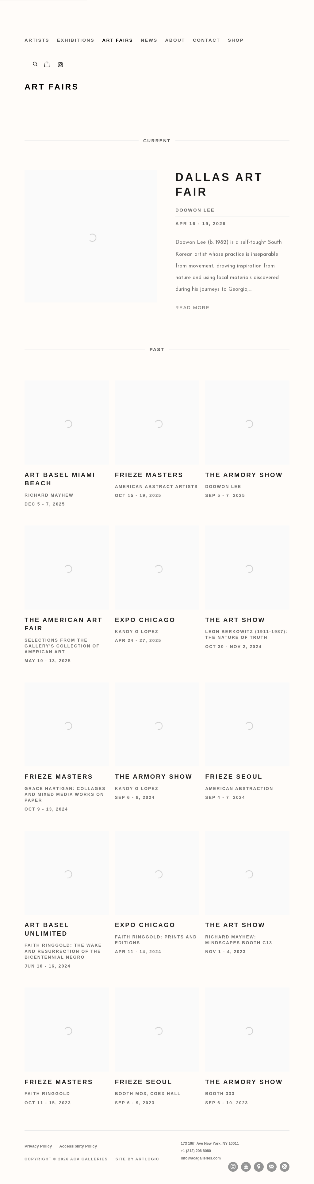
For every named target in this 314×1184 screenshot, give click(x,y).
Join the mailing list (272, 1167)
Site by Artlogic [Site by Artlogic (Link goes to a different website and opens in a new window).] (137, 1159)
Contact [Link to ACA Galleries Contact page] (206, 40)
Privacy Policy (38, 1146)
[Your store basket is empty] (47, 65)
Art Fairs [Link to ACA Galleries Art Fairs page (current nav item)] (117, 40)
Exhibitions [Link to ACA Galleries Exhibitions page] (75, 40)
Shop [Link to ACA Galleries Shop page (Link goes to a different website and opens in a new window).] (236, 40)
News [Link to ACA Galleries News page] (149, 40)
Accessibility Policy (78, 1146)
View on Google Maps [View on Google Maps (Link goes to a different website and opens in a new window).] (259, 1167)
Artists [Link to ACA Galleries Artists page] (37, 40)
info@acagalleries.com (201, 1158)
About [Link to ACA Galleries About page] (175, 40)
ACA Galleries (80, 15)
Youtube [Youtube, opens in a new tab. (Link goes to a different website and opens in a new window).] (246, 1167)
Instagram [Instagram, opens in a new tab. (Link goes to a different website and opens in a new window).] (233, 1167)
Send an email (284, 1167)
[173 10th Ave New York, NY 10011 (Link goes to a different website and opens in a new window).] (210, 1143)
